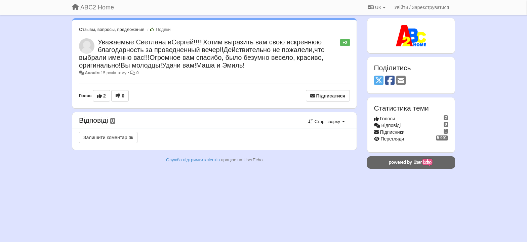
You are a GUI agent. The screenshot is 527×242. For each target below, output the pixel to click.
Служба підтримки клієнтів (193, 159)
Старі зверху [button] (326, 121)
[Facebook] (390, 81)
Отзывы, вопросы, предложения (111, 29)
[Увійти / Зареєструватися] (422, 7)
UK (377, 7)
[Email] (401, 81)
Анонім (92, 73)
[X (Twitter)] (378, 81)
